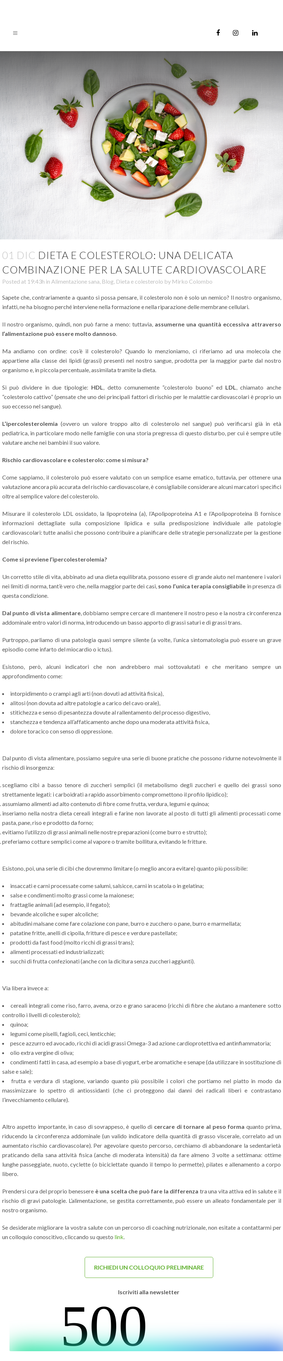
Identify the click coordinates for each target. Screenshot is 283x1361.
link (119, 1236)
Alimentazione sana (75, 281)
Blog (108, 281)
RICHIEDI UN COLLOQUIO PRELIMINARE (149, 1267)
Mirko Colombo (192, 281)
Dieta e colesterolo (139, 281)
